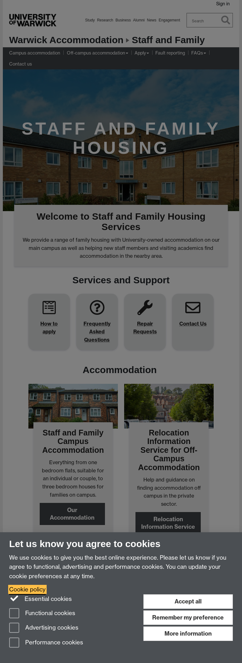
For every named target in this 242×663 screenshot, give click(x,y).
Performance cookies (46, 643)
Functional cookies (42, 614)
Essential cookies (40, 598)
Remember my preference (188, 617)
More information (188, 633)
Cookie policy (27, 589)
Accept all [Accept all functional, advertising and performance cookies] (188, 601)
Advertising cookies (43, 628)
